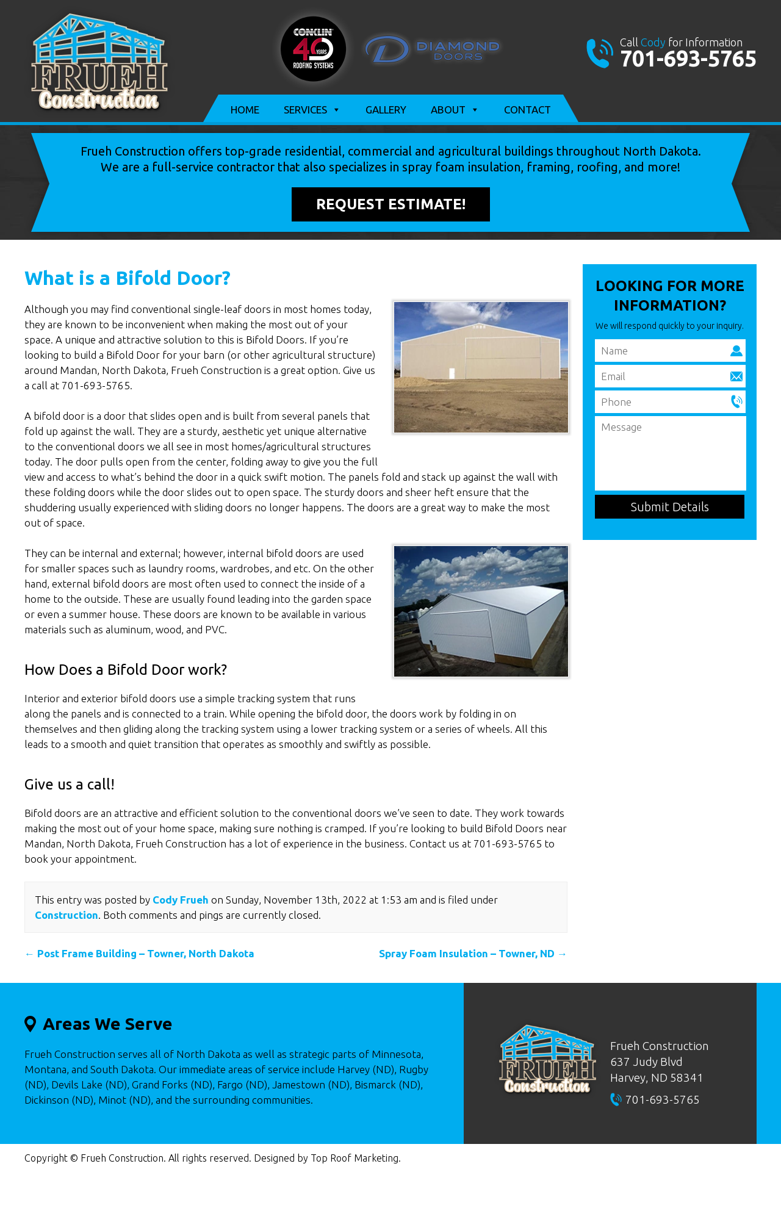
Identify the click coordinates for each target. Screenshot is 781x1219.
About (455, 110)
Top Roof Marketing (354, 1157)
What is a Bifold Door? (127, 278)
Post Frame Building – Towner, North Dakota (139, 953)
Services (312, 110)
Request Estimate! (391, 204)
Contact (527, 109)
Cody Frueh (181, 899)
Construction (66, 915)
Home (245, 109)
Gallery (385, 109)
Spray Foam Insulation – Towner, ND (473, 953)
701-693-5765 (688, 58)
